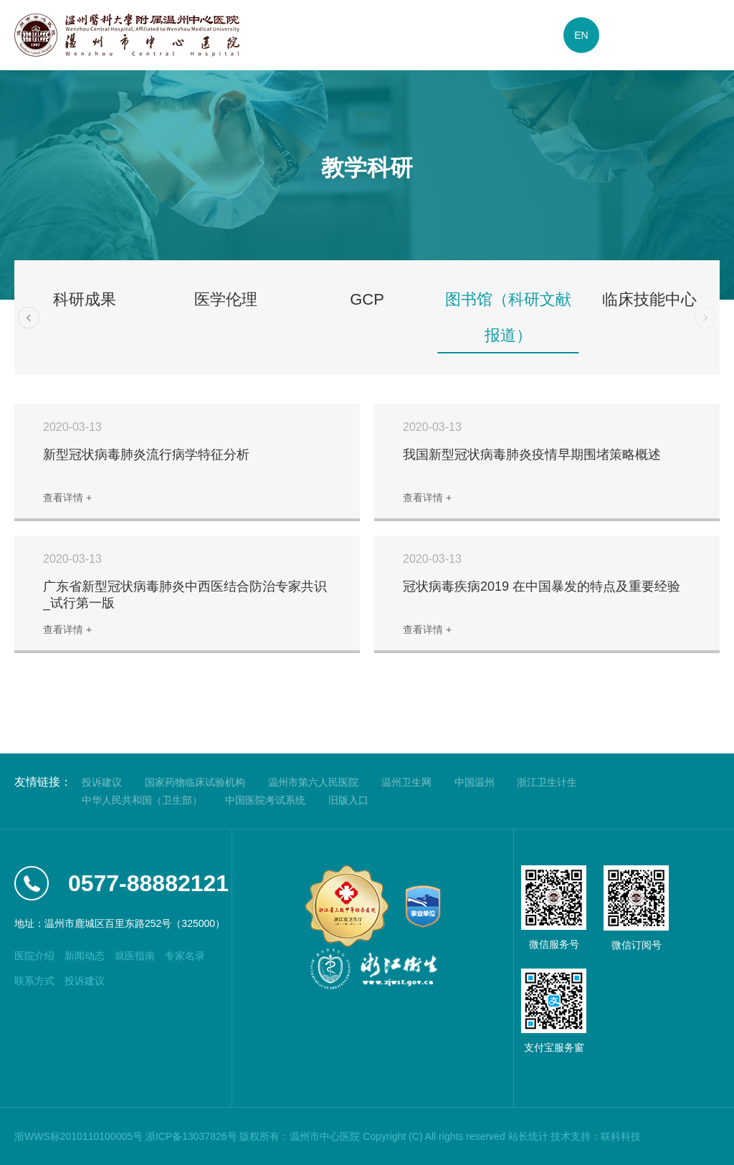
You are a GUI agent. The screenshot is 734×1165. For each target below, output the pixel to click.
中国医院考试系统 (265, 800)
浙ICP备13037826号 (191, 1136)
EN (581, 35)
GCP (367, 299)
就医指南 (135, 955)
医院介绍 (34, 955)
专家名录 (185, 955)
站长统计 (528, 1136)
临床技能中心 (649, 299)
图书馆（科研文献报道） (508, 317)
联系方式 (34, 980)
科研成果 (84, 299)
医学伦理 (225, 299)
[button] (28, 317)
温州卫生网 (406, 782)
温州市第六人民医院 (313, 782)
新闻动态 (85, 955)
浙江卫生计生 (547, 782)
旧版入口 (348, 800)
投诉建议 (102, 782)
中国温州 (474, 782)
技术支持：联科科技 (595, 1136)
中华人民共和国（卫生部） (142, 800)
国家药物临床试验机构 (195, 782)
